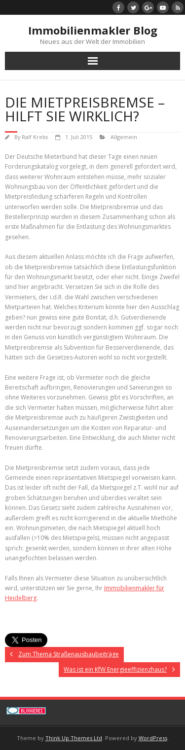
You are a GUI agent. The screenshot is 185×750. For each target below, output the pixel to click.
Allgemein (124, 137)
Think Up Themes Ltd (73, 738)
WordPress (153, 738)
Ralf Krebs (35, 137)
